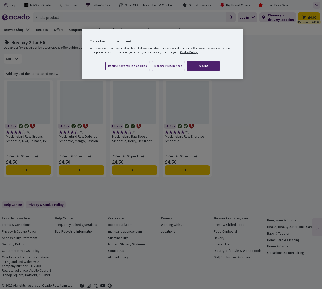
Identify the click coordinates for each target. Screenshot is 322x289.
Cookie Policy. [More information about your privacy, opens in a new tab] (189, 52)
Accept (203, 66)
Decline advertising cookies (127, 66)
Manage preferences (168, 66)
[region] (162, 54)
